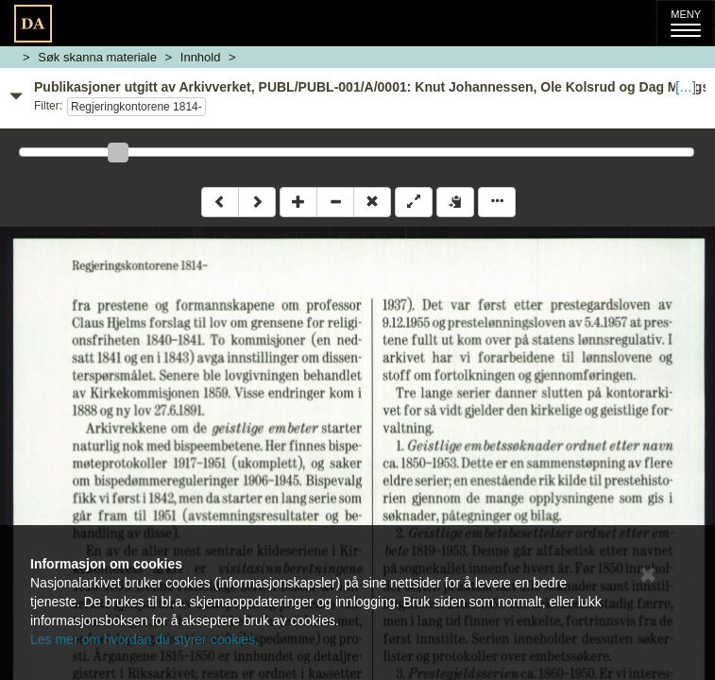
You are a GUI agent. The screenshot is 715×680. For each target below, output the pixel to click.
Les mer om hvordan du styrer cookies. (144, 639)
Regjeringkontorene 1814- (136, 106)
